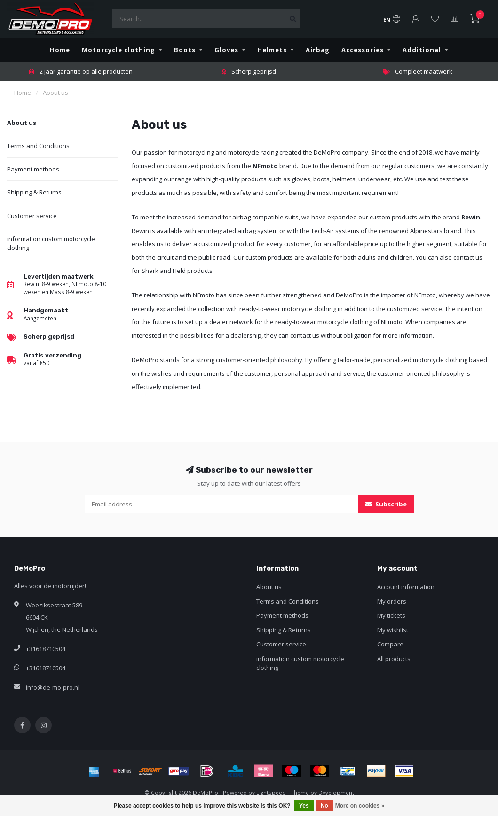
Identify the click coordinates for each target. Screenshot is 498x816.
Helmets (272, 50)
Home (60, 50)
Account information (406, 587)
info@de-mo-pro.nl (52, 687)
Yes (304, 805)
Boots (185, 50)
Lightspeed (271, 792)
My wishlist (392, 630)
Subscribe (386, 504)
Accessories (362, 50)
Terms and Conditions (38, 145)
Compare (390, 644)
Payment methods (33, 169)
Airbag (318, 50)
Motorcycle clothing (118, 50)
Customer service (32, 215)
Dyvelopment (336, 792)
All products (394, 658)
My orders (391, 601)
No (324, 805)
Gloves (226, 50)
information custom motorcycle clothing (51, 243)
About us (21, 122)
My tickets (391, 615)
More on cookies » (360, 805)
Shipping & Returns (34, 192)
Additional (422, 50)
